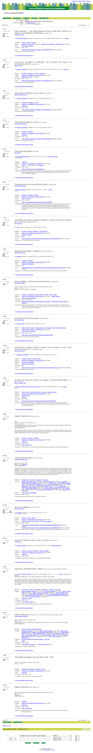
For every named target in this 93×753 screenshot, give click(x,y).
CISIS (45, 749)
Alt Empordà (25, 492)
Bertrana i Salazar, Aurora (32, 595)
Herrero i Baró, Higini (20, 351)
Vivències (66, 69)
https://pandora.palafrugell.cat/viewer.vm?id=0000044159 (36, 80)
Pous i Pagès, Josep (34, 484)
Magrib (30, 598)
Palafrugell (24, 46)
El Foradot (18, 512)
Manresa (24, 397)
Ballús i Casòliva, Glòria (20, 383)
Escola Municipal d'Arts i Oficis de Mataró (32, 639)
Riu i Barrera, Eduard (27, 601)
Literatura (33, 42)
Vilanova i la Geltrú (26, 235)
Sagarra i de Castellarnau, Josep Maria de (52, 44)
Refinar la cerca (31, 22)
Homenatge (25, 669)
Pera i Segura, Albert (43, 644)
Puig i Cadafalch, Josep (49, 635)
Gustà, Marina (18, 541)
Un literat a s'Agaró (52, 156)
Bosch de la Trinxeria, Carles (33, 483)
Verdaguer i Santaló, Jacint (29, 481)
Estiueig (30, 231)
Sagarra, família (55, 296)
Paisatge (36, 195)
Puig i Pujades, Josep (64, 489)
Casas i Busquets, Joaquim (21, 616)
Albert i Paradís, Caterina (63, 483)
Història (65, 386)
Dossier (61, 574)
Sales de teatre (39, 294)
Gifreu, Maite (18, 152)
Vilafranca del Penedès (28, 264)
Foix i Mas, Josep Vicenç (59, 487)
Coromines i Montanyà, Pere (43, 485)
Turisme (31, 589)
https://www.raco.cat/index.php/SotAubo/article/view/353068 (37, 335)
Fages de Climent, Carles (51, 488)
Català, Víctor (52, 483)
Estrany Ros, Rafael (27, 630)
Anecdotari (42, 73)
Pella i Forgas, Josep (48, 481)
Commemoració (43, 231)
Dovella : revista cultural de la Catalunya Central (28, 386)
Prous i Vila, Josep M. (34, 596)
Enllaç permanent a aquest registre (24, 55)
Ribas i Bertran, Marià (39, 633)
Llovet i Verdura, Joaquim (46, 630)
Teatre (43, 669)
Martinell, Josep (18, 65)
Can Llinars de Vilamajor (28, 362)
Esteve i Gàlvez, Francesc (36, 594)
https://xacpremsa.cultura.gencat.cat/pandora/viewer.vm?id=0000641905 (40, 238)
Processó (36, 73)
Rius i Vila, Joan (18, 223)
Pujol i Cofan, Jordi (19, 34)
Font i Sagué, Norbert (49, 591)
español (79, 1)
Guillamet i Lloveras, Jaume (21, 459)
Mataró (23, 641)
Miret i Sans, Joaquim (42, 592)
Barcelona (24, 441)
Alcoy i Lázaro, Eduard (54, 636)
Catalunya (30, 46)
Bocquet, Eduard (26, 632)
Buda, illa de (31, 521)
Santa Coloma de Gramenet (29, 298)
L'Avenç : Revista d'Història (23, 574)
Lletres (50, 189)
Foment (18, 227)
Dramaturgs (31, 102)
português (74, 1)
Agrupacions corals (50, 327)
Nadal (27, 327)
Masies (39, 358)
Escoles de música (61, 327)
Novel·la (30, 551)
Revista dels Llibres (56, 545)
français (88, 1)
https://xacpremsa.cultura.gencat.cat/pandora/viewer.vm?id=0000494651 (40, 527)
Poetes (28, 42)
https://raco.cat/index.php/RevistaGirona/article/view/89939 (37, 202)
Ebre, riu (37, 521)
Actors (36, 102)
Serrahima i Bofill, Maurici (21, 123)
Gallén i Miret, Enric (27, 445)
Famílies (46, 294)
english (83, 1)
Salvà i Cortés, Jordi (19, 508)
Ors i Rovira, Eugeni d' (53, 484)
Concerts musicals (39, 327)
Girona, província (26, 198)
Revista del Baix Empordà (22, 156)
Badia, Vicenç (64, 630)
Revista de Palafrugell (21, 38)
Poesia (67, 38)
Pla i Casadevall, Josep (58, 633)
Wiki (53, 749)
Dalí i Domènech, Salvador (44, 489)
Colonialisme (25, 589)
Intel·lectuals (44, 589)
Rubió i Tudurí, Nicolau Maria (57, 594)
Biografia (36, 438)
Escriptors (24, 73)
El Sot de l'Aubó (20, 323)
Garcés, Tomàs (48, 487)
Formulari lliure (86, 729)
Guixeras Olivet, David (20, 186)
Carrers (24, 629)
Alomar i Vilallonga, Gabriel (29, 591)
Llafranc (30, 77)
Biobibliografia (25, 480)
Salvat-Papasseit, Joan (28, 44)
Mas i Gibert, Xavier (19, 320)
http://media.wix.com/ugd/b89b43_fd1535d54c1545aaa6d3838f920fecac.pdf (41, 525)
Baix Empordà (32, 492)
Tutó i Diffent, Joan (30, 635)
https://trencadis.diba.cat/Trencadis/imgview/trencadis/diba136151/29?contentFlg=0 (43, 267)
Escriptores (39, 480)
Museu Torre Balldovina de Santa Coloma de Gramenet (36, 301)
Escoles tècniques (37, 629)
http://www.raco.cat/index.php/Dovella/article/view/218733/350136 (39, 401)
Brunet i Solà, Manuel (31, 488)
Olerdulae (18, 256)
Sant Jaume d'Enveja (46, 521)
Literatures (24, 464)
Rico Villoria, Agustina (20, 283)
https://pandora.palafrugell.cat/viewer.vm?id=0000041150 (36, 109)
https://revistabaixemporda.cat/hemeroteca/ (33, 169)
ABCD (48, 749)
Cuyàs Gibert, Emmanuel (28, 644)
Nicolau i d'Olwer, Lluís (62, 592)
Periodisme (37, 589)
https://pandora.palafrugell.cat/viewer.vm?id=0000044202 (36, 49)
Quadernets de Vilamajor (22, 354)
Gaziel (34, 592)
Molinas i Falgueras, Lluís (21, 94)
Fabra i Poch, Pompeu (35, 636)
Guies (50, 294)
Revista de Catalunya (21, 545)
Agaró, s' (24, 165)
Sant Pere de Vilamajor (28, 364)
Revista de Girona (20, 189)
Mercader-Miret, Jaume (20, 252)
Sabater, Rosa (25, 637)
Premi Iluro (47, 639)
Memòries (30, 73)
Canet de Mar (25, 331)
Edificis (55, 294)
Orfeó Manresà (25, 395)
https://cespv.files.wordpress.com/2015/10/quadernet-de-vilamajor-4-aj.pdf (41, 367)
